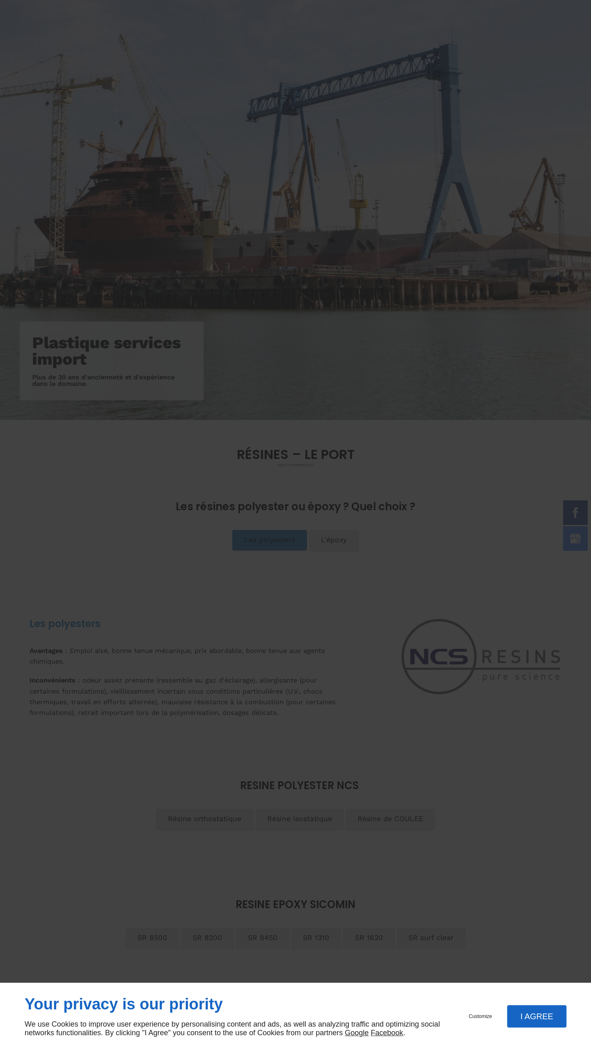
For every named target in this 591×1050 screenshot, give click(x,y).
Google (357, 1033)
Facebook (387, 1033)
